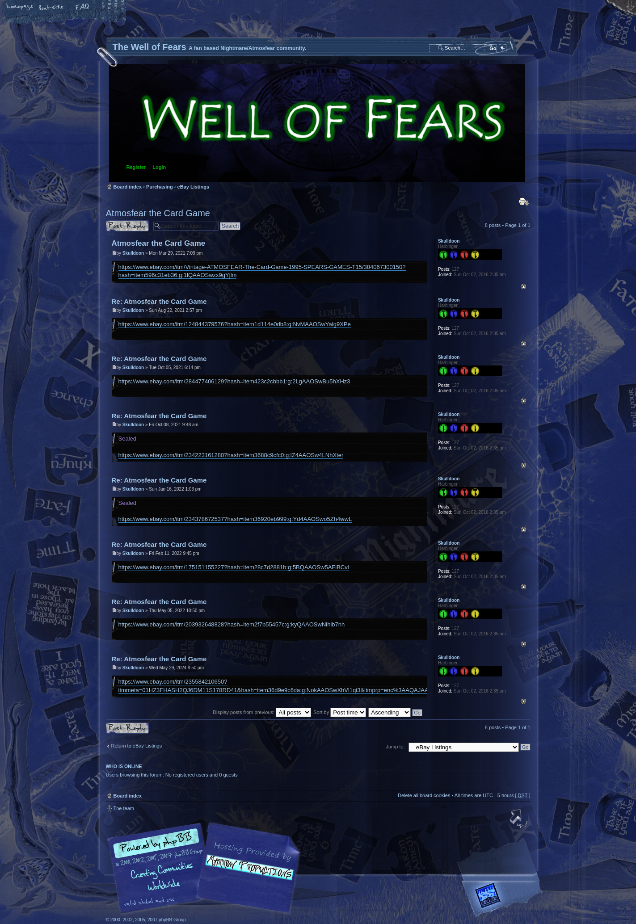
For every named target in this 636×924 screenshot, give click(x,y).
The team (124, 808)
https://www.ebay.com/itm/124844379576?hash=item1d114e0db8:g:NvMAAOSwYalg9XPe (234, 324)
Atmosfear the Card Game (158, 213)
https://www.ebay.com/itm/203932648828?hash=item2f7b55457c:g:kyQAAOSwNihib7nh (231, 624)
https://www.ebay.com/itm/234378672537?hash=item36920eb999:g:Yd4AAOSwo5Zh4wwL (235, 519)
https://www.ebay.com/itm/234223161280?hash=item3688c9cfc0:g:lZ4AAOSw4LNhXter (231, 455)
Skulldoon (133, 253)
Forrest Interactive (503, 899)
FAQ (82, 8)
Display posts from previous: (262, 712)
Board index (317, 123)
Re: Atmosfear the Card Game (159, 301)
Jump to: (395, 746)
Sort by (339, 712)
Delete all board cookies (424, 795)
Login (159, 167)
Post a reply (127, 225)
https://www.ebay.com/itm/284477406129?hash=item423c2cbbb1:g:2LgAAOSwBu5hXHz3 (234, 381)
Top (523, 286)
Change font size (51, 8)
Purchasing (159, 186)
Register (136, 167)
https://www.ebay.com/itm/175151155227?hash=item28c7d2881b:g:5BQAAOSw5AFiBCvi (233, 567)
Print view (524, 201)
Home (20, 8)
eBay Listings (193, 186)
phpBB (206, 868)
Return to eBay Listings (136, 745)
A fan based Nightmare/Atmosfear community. (246, 874)
